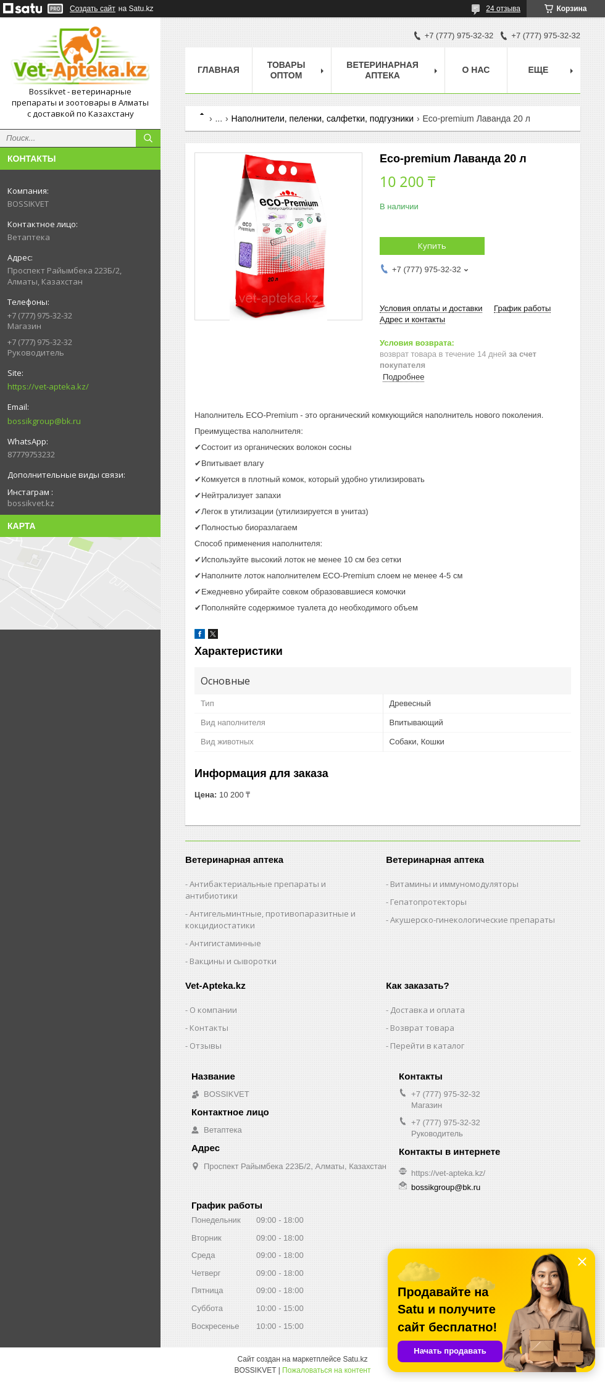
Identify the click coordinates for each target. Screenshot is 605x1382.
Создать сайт (92, 8)
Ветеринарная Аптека (382, 70)
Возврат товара (422, 1027)
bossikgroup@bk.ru (44, 421)
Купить (432, 245)
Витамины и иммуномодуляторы (454, 883)
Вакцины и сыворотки (233, 961)
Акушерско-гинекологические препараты (472, 919)
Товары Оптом (286, 70)
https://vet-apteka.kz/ (48, 386)
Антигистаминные (225, 943)
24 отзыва (503, 8)
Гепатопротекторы (428, 901)
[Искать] (148, 138)
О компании (213, 1009)
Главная (219, 70)
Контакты (209, 1027)
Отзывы (206, 1045)
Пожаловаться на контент (326, 1370)
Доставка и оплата (427, 1009)
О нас (476, 70)
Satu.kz (355, 1359)
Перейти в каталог (427, 1045)
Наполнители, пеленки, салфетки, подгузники (323, 118)
